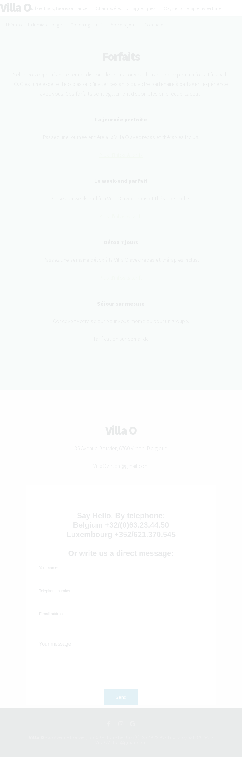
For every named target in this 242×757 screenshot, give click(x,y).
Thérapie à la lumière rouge (33, 25)
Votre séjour (123, 25)
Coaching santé (86, 25)
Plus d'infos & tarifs (121, 155)
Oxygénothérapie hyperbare (193, 8)
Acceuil (12, 8)
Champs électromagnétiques (125, 8)
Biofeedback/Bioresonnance (57, 8)
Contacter (154, 25)
